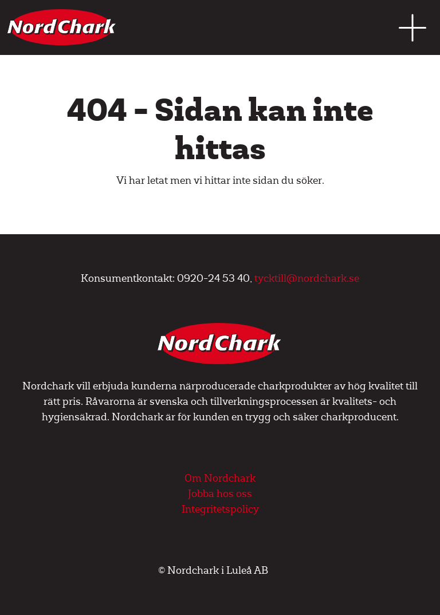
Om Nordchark (220, 478)
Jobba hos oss (220, 493)
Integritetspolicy (220, 509)
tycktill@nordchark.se (306, 278)
